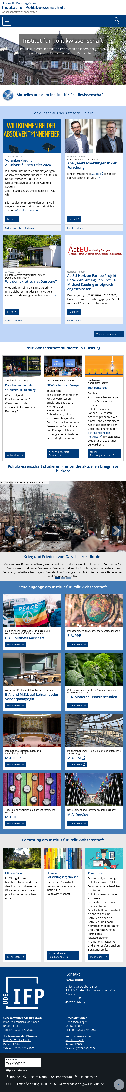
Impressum (61, 1077)
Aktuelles (17, 228)
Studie (95, 174)
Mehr (10, 219)
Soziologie (29, 228)
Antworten (13, 455)
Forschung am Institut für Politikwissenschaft (63, 840)
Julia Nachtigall (74, 1040)
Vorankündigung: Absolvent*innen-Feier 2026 (28, 162)
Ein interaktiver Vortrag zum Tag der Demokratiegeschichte (25, 276)
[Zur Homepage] (63, 3)
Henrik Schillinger (76, 1022)
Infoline (12, 1077)
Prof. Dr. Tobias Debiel (17, 1040)
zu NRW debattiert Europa (59, 453)
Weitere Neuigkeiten (107, 333)
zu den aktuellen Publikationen (58, 955)
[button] (9, 531)
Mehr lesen (13, 644)
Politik (8, 228)
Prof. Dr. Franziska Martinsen (21, 1022)
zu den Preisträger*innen (100, 453)
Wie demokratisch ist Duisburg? (31, 281)
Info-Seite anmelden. (27, 210)
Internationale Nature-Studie (83, 159)
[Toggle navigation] (6, 21)
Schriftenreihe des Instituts (99, 434)
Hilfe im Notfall (35, 1077)
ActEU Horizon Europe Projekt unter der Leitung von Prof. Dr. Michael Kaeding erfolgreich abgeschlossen (92, 282)
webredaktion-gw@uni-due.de (83, 1084)
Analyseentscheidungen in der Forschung (92, 165)
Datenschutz (86, 1077)
